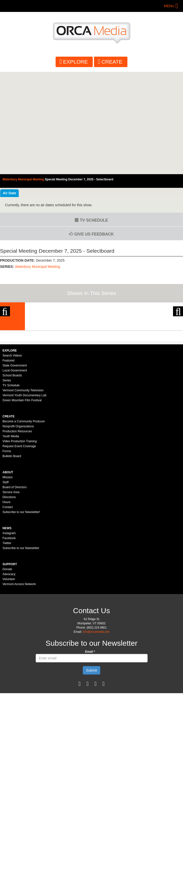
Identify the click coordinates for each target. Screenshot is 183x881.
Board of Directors (14, 589)
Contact (7, 609)
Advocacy (8, 676)
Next (178, 344)
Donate (7, 671)
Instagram (9, 635)
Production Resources (17, 533)
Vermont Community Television (23, 492)
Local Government (14, 473)
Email (90, 754)
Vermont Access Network (19, 686)
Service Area (10, 594)
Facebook (9, 640)
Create (111, 62)
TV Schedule (91, 220)
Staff (5, 584)
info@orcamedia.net (96, 734)
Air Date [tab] (9, 193)
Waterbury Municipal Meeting (37, 267)
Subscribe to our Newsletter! (21, 614)
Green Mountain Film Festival (22, 502)
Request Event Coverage (19, 548)
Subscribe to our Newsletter (20, 650)
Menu (169, 6)
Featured (8, 463)
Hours (6, 604)
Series (6, 482)
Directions (9, 599)
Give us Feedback (91, 234)
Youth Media (10, 538)
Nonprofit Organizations (18, 528)
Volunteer (8, 681)
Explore (75, 62)
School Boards (12, 478)
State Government (14, 468)
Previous (5, 344)
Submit (91, 773)
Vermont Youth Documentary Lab (24, 497)
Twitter (6, 645)
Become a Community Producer (23, 523)
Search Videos (12, 458)
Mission (7, 579)
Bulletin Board (11, 558)
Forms (6, 553)
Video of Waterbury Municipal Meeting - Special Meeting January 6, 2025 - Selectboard (91, 123)
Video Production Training (19, 543)
